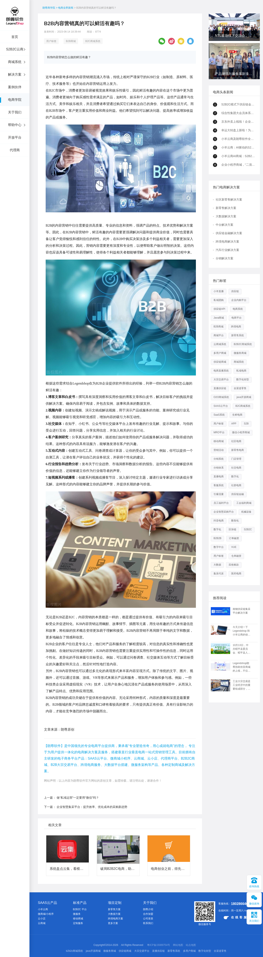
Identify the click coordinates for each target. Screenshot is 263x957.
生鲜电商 (237, 414)
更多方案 (113, 923)
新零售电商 (237, 450)
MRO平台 (219, 432)
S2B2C (248, 529)
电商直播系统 (221, 370)
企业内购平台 (238, 300)
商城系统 (14, 62)
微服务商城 (240, 353)
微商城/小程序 (46, 913)
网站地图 (178, 945)
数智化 (235, 520)
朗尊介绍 (148, 909)
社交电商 (236, 467)
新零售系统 (237, 335)
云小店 (41, 918)
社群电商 (236, 485)
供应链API (219, 308)
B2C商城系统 (92, 41)
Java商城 (219, 317)
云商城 (41, 923)
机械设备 (246, 511)
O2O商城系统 (221, 397)
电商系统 (238, 308)
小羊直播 (219, 291)
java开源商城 (243, 397)
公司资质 (148, 918)
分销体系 (219, 467)
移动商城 (219, 441)
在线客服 (236, 917)
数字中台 (219, 547)
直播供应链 (220, 388)
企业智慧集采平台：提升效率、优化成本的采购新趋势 (92, 807)
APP (233, 423)
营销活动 (219, 450)
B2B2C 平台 (80, 909)
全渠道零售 (240, 388)
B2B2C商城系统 (243, 344)
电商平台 (236, 317)
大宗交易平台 (221, 379)
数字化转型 (242, 379)
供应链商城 (220, 361)
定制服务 (78, 923)
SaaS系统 (219, 414)
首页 (14, 37)
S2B (246, 423)
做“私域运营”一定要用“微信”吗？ (78, 797)
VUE (233, 547)
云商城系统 (220, 344)
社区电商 (236, 441)
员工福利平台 (221, 502)
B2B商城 (71, 41)
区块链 (232, 529)
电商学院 (14, 99)
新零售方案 (114, 909)
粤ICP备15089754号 (158, 945)
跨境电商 (236, 326)
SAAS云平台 (221, 405)
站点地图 (191, 945)
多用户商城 (220, 353)
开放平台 (14, 137)
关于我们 (14, 112)
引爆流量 (219, 494)
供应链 (235, 291)
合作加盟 (148, 913)
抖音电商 (219, 520)
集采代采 (219, 573)
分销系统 (219, 458)
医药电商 (236, 573)
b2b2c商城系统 (74, 950)
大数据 (217, 564)
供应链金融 (237, 494)
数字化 (235, 476)
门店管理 (236, 458)
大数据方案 (114, 913)
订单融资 (234, 538)
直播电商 (219, 476)
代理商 (15, 150)
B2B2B (217, 538)
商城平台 (219, 335)
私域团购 (219, 300)
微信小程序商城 (241, 432)
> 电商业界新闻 (64, 7)
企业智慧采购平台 (224, 511)
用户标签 (51, 41)
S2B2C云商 (15, 49)
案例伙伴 (14, 87)
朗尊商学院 (49, 7)
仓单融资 (236, 555)
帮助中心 (14, 125)
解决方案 (14, 74)
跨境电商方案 (115, 918)
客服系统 (219, 485)
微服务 (77, 913)
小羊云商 (43, 909)
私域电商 (241, 370)
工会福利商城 (243, 502)
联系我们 (148, 923)
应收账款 (234, 564)
